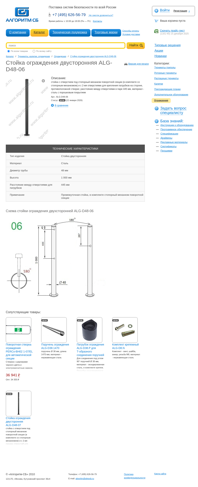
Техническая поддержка (69, 32)
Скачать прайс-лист (172, 30)
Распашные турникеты (166, 78)
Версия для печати (138, 64)
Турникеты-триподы (165, 67)
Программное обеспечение (176, 129)
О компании (17, 32)
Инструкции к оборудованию (177, 125)
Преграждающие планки (167, 89)
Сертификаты (168, 146)
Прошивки (166, 150)
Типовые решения (167, 45)
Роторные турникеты (165, 73)
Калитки (158, 83)
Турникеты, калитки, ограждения (34, 56)
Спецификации (169, 133)
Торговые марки (106, 32)
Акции (158, 50)
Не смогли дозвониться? (101, 15)
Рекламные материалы (174, 142)
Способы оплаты (130, 31)
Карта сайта (160, 473)
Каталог (39, 32)
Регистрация (180, 10)
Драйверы (166, 137)
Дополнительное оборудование (171, 94)
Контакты (97, 21)
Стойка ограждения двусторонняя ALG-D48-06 (93, 56)
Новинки (160, 56)
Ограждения (161, 100)
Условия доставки (131, 34)
